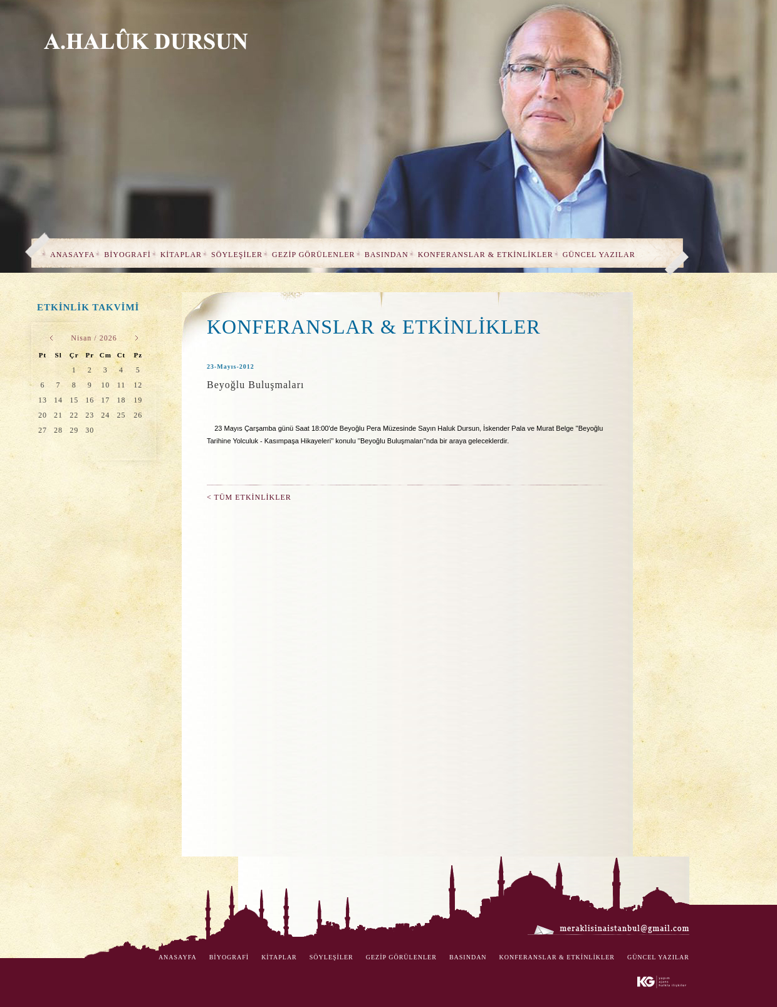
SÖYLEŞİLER (237, 254)
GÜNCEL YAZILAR (599, 254)
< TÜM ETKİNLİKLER (249, 497)
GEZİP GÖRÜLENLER (313, 254)
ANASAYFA (72, 254)
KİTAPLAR (181, 254)
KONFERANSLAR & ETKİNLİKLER (485, 254)
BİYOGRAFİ (127, 254)
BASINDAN (387, 254)
